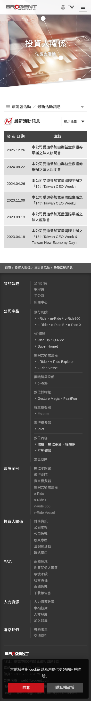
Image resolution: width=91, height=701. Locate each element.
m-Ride (55, 318)
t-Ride (42, 362)
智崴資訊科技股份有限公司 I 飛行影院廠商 (21, 7)
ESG (8, 562)
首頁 (8, 267)
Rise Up (44, 340)
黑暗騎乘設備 (44, 377)
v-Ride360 (72, 318)
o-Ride (43, 325)
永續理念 (41, 561)
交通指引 (41, 636)
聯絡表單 (41, 629)
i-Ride (42, 318)
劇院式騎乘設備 (46, 355)
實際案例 (11, 469)
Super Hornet (48, 346)
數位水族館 (42, 468)
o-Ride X (74, 325)
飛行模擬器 (42, 423)
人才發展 (41, 614)
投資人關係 (23, 267)
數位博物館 (42, 392)
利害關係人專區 (46, 568)
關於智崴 (11, 284)
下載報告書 (42, 593)
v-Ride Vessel (48, 368)
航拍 (41, 444)
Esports (43, 414)
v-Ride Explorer (62, 362)
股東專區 (41, 540)
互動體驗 (44, 451)
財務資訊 (41, 521)
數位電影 (55, 444)
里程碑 (39, 290)
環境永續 (41, 574)
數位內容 (41, 438)
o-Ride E (57, 325)
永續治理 (41, 587)
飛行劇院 (41, 312)
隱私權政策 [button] (65, 687)
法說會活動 (42, 267)
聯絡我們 (11, 630)
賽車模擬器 (42, 407)
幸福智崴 (41, 608)
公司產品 (11, 311)
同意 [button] (26, 687)
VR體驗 (39, 334)
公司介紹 (41, 283)
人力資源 (11, 602)
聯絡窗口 (41, 553)
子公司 (39, 296)
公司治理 (41, 534)
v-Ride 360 (42, 506)
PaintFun (70, 398)
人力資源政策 (44, 602)
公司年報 (41, 528)
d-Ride (43, 383)
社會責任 (41, 580)
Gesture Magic (49, 398)
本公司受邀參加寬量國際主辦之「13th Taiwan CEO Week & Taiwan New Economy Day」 (57, 237)
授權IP (70, 444)
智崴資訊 (17, 654)
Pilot (41, 429)
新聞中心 (41, 302)
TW (71, 7)
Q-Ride (58, 340)
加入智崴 (41, 621)
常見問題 (41, 460)
